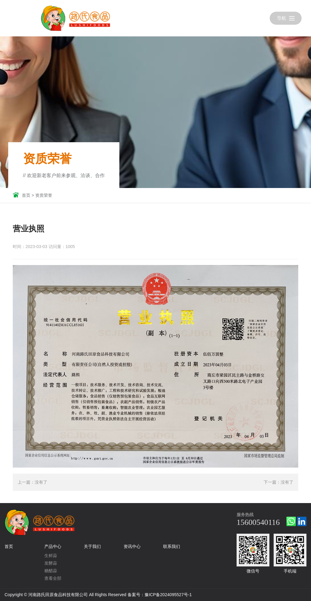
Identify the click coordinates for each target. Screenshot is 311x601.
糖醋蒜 (50, 570)
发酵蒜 (50, 563)
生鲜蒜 (50, 555)
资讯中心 (132, 546)
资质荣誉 (43, 195)
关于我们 (92, 546)
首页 (26, 195)
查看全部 (52, 578)
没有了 (41, 482)
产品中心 (52, 546)
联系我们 (171, 546)
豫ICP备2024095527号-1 (168, 594)
